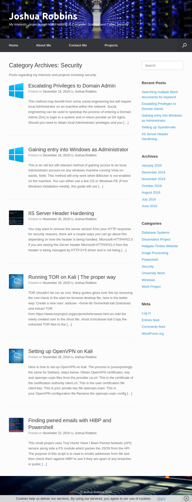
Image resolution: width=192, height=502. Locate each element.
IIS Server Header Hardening (61, 213)
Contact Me (78, 45)
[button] (184, 45)
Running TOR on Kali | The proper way (72, 277)
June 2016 (149, 206)
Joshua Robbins (86, 91)
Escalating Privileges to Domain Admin (72, 86)
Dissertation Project (156, 239)
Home (13, 45)
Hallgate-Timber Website (160, 246)
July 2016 (149, 199)
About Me (43, 45)
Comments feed (153, 327)
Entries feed (150, 320)
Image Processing (155, 253)
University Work (153, 273)
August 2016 (151, 192)
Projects (111, 45)
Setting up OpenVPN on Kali (60, 351)
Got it (161, 498)
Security (148, 266)
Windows (148, 280)
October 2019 (152, 186)
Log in (146, 313)
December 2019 (153, 172)
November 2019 (153, 179)
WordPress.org (153, 333)
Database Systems (156, 232)
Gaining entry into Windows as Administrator (78, 149)
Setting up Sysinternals (159, 127)
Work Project (151, 286)
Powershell (150, 259)
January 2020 (152, 165)
